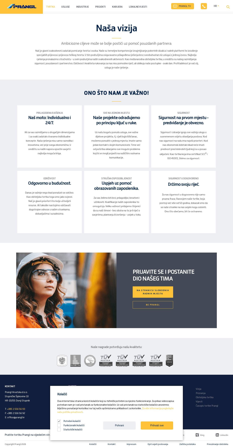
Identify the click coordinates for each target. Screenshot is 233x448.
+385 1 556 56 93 (16, 409)
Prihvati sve (157, 425)
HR (215, 6)
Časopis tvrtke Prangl (207, 406)
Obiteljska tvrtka (204, 397)
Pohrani (119, 425)
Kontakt (111, 444)
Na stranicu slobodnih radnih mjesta (153, 292)
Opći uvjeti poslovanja (158, 444)
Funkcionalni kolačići (70, 425)
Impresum (131, 444)
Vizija (198, 389)
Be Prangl (153, 305)
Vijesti (199, 401)
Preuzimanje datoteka (217, 444)
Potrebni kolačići (69, 421)
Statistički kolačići (69, 429)
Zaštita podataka (187, 444)
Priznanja (200, 393)
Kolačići (92, 444)
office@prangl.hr (16, 417)
